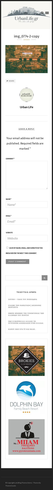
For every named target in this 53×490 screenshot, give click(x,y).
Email (8, 216)
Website (9, 233)
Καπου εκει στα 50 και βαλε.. (22, 329)
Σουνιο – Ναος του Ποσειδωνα (22, 299)
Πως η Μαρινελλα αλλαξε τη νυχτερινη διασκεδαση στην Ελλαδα (25, 322)
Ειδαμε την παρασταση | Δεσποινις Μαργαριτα (24, 306)
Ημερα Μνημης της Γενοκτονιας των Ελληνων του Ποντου (26, 314)
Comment (10, 159)
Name (8, 199)
